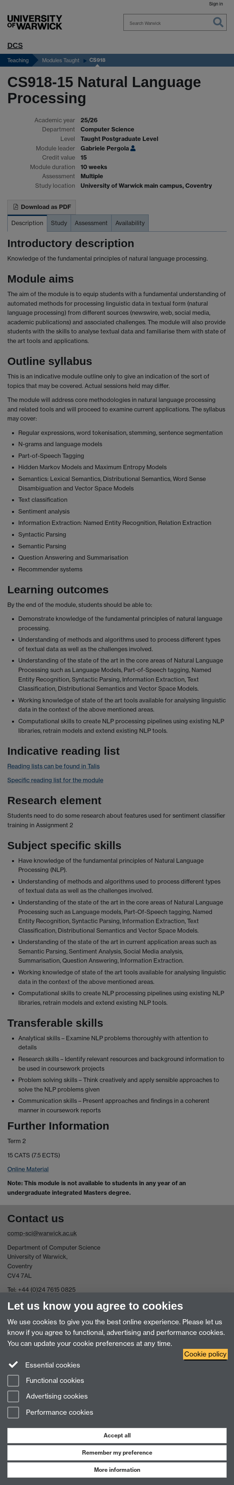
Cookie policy (205, 1354)
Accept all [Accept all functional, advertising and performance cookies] (117, 1435)
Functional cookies (45, 1381)
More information (117, 1469)
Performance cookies (50, 1413)
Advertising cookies (47, 1397)
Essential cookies (43, 1364)
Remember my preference (117, 1452)
